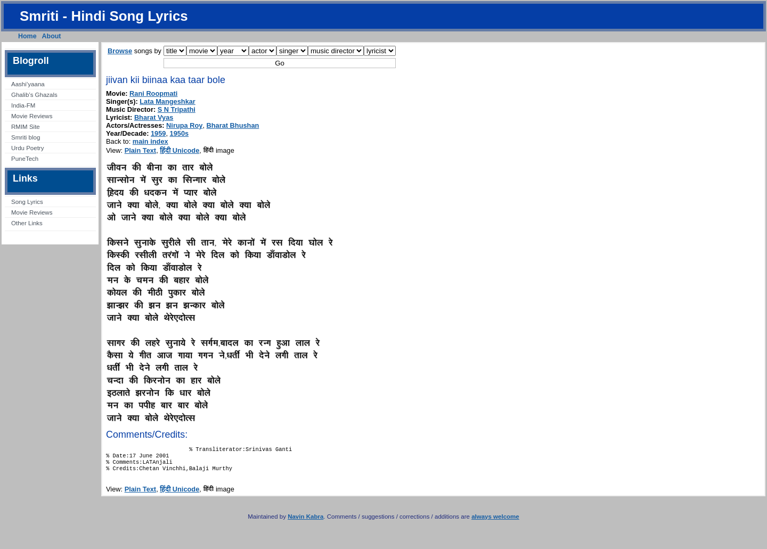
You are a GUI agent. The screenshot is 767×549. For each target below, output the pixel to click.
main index (150, 141)
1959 (158, 133)
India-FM (23, 105)
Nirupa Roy (184, 125)
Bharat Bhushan (233, 125)
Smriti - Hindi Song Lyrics (104, 16)
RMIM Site (25, 127)
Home (27, 36)
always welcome (495, 522)
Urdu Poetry (27, 148)
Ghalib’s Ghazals (34, 95)
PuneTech (24, 158)
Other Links (27, 223)
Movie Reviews (31, 116)
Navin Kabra (305, 522)
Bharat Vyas (154, 117)
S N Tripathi (176, 109)
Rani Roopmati (153, 93)
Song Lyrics (27, 202)
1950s (179, 133)
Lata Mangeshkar (167, 101)
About (51, 36)
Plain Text (141, 150)
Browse (120, 51)
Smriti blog (25, 137)
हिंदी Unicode (179, 150)
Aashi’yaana (28, 84)
